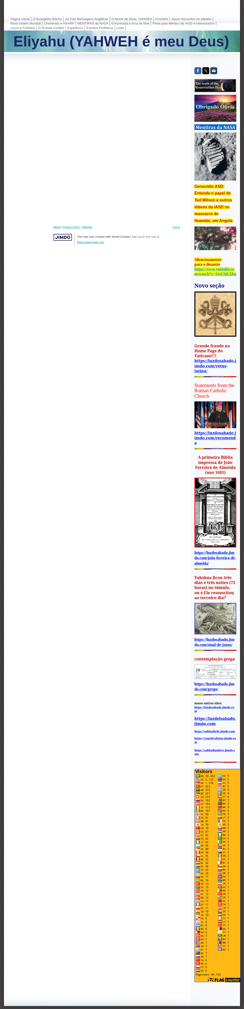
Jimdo (63, 237)
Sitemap (87, 227)
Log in (176, 227)
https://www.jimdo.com (90, 242)
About (57, 227)
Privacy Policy (71, 227)
